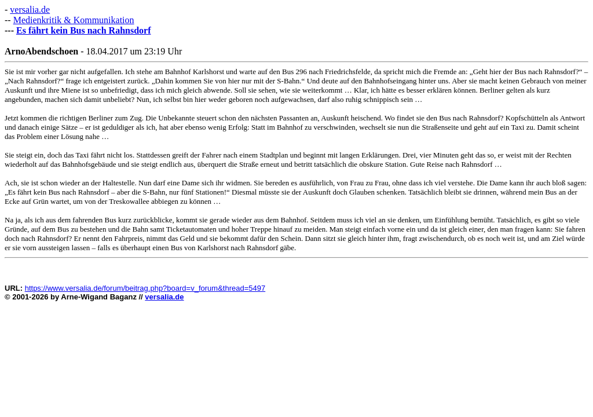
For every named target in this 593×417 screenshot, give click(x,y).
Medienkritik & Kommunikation (73, 20)
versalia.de (30, 9)
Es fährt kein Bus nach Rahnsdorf (83, 30)
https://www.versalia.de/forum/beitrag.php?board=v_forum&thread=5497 (145, 288)
